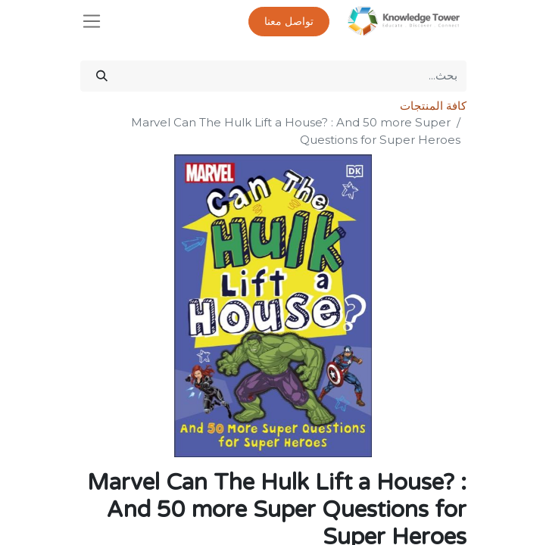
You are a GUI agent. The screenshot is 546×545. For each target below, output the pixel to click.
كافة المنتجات (433, 105)
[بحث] (101, 76)
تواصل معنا (289, 21)
